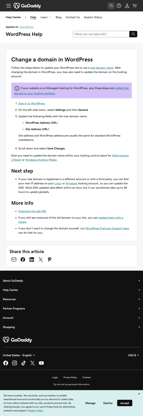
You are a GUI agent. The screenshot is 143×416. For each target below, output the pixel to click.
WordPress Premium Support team (107, 228)
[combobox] (101, 34)
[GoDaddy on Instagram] (14, 364)
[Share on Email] (13, 259)
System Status (93, 17)
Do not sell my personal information (72, 384)
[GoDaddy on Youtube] (41, 364)
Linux (58, 183)
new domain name (101, 67)
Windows (71, 183)
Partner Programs (14, 308)
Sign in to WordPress (31, 103)
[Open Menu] (7, 5)
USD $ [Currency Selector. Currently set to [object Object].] (134, 355)
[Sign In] (127, 6)
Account (8, 317)
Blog (58, 17)
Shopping (9, 327)
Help (33, 17)
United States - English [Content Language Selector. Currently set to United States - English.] (19, 355)
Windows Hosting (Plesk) (41, 159)
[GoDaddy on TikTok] (23, 364)
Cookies (87, 377)
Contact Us (73, 17)
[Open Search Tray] (111, 5)
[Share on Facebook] (22, 259)
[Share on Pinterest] (49, 259)
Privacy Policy (70, 377)
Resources (9, 299)
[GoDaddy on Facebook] (6, 364)
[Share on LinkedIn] (31, 259)
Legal (55, 377)
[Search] (133, 34)
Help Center (10, 289)
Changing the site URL (32, 211)
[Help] (119, 5)
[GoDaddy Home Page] (17, 340)
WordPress (26, 26)
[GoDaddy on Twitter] (32, 364)
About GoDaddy (13, 280)
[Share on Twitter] (40, 259)
